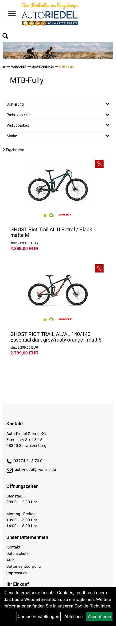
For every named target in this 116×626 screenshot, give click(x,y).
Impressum (16, 573)
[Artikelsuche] (5, 36)
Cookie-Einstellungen (38, 616)
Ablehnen (73, 616)
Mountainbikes (42, 66)
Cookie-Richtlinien (92, 606)
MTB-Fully (66, 66)
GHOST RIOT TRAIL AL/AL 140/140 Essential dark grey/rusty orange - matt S (56, 337)
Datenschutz (17, 553)
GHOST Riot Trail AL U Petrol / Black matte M (51, 232)
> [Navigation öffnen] (10, 13)
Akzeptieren (99, 616)
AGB (10, 560)
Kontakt (13, 547)
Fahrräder (18, 66)
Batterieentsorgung (23, 566)
